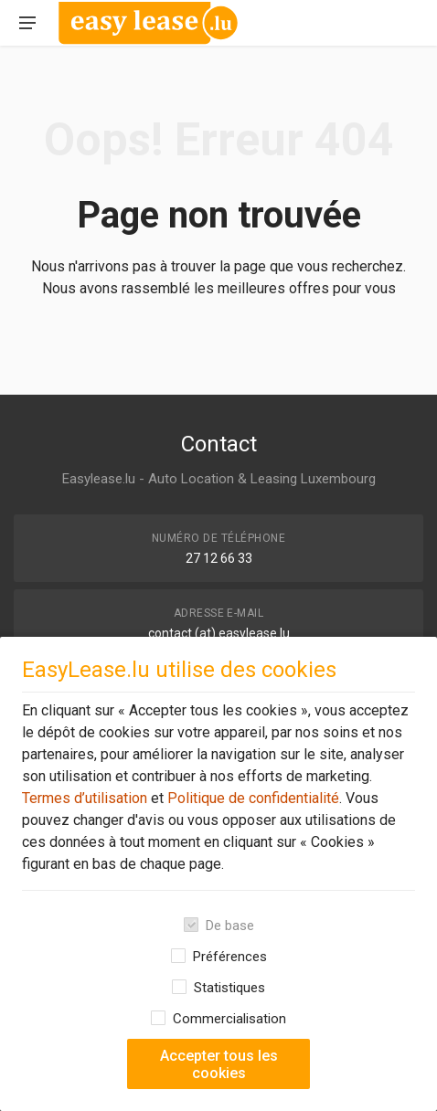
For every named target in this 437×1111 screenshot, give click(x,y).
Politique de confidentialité (251, 798)
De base (230, 925)
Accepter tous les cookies (219, 1064)
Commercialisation (229, 1018)
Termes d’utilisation (84, 798)
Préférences (230, 956)
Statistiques (229, 987)
